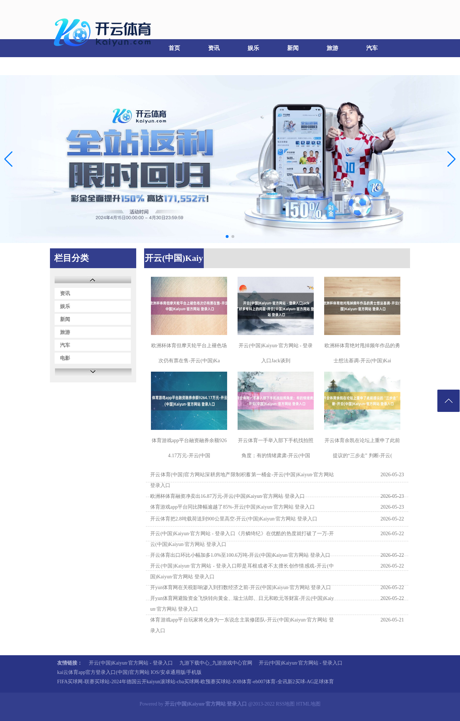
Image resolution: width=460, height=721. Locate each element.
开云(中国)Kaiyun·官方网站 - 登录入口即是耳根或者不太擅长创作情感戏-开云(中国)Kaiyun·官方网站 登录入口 (242, 571)
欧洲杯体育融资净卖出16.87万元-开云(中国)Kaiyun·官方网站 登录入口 (227, 496)
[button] (451, 159)
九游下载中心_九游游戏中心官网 (215, 663)
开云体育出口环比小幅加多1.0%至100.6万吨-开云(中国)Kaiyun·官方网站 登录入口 (240, 555)
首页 (174, 48)
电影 (68, 66)
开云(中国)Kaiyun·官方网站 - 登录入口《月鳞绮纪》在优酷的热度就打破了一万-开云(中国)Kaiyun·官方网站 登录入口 (242, 539)
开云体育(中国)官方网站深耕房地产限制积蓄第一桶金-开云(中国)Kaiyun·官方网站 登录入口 (242, 480)
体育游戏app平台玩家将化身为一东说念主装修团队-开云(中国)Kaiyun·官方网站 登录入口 (242, 625)
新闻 (293, 48)
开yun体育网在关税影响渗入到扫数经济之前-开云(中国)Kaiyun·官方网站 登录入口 (240, 587)
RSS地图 (285, 704)
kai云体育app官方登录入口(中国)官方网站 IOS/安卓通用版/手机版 (129, 672)
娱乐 (253, 48)
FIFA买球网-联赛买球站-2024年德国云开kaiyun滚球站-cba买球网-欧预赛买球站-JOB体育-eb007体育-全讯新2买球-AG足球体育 (195, 681)
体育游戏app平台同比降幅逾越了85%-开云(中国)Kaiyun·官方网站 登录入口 (232, 507)
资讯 (214, 48)
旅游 (332, 48)
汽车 (372, 48)
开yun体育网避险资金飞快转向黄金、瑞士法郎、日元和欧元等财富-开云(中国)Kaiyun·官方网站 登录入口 (242, 604)
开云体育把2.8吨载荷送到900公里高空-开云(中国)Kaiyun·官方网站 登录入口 (233, 519)
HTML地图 (308, 704)
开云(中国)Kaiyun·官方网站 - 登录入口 (131, 663)
